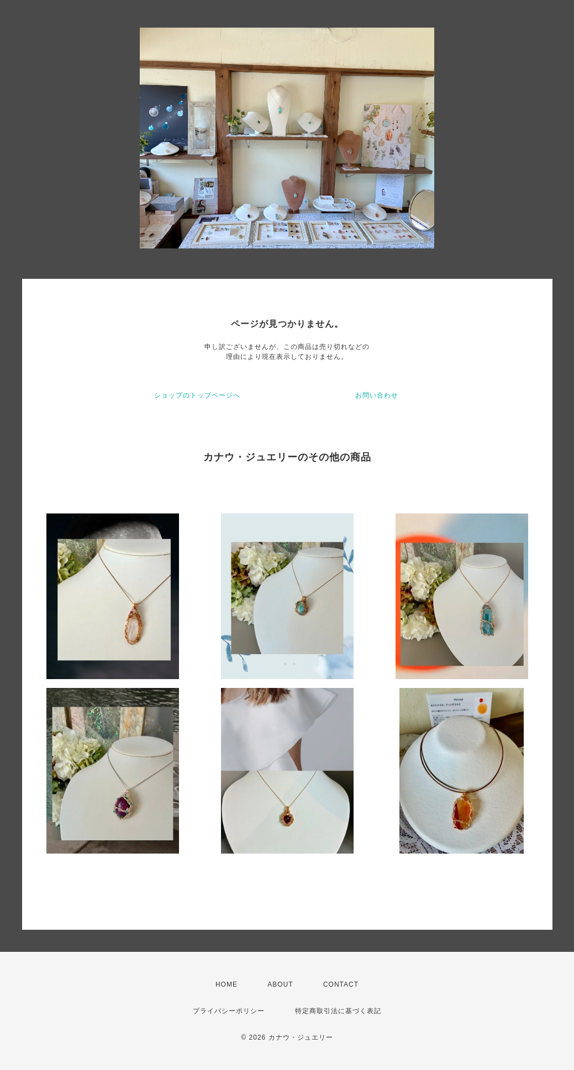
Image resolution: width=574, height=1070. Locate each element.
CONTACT (341, 984)
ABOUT (280, 984)
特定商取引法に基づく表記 (338, 1011)
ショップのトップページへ (197, 395)
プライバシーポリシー (229, 1011)
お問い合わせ (376, 395)
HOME (226, 984)
